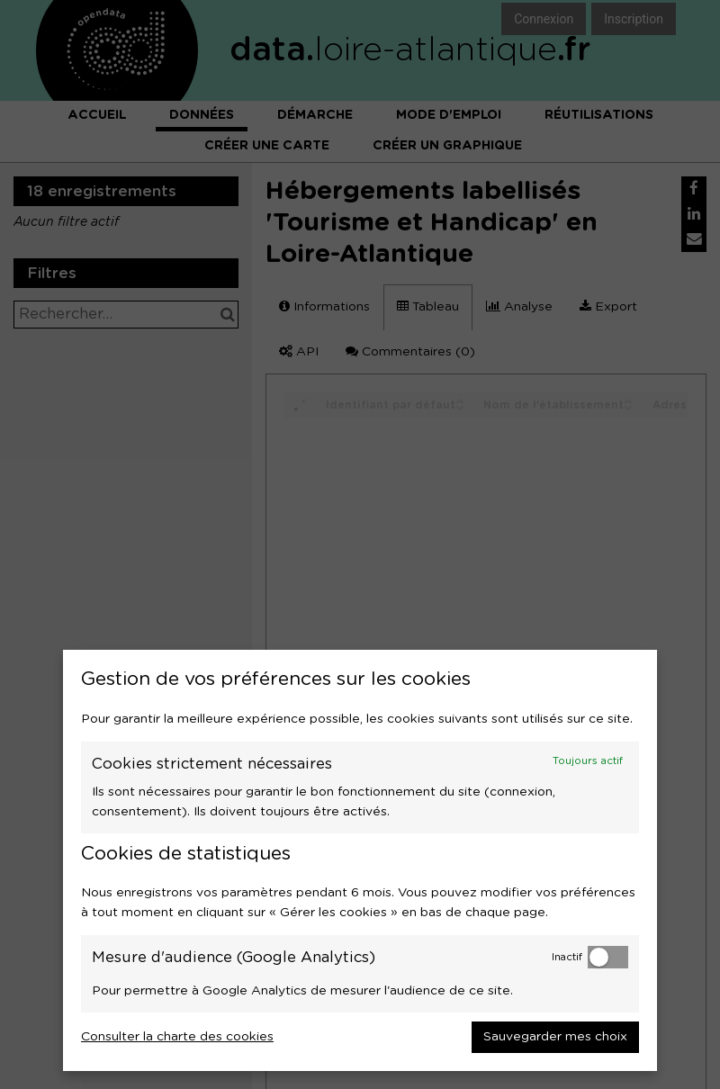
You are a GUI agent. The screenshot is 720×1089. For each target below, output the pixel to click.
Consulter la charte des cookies (177, 1036)
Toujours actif (588, 761)
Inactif (567, 957)
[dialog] (360, 860)
